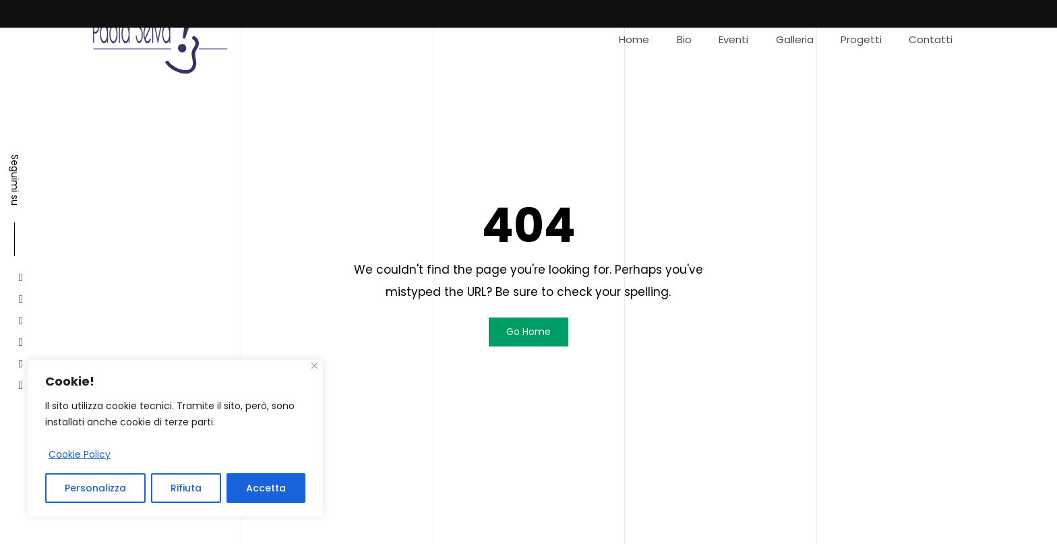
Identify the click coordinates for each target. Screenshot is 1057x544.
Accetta (266, 488)
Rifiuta (186, 488)
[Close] (314, 366)
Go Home (528, 331)
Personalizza (95, 488)
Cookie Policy (80, 454)
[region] (175, 438)
